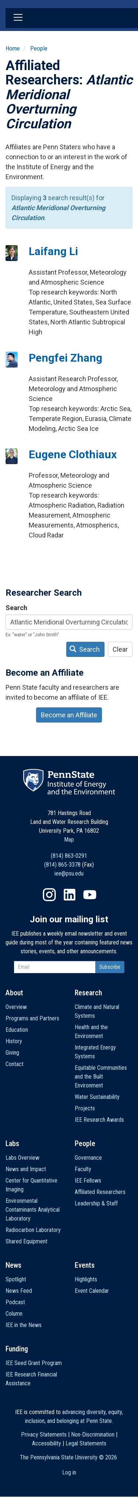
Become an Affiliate (69, 715)
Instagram (49, 894)
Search (16, 608)
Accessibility (46, 1443)
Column (14, 1313)
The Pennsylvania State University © (68, 1457)
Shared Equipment (26, 1241)
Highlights (86, 1279)
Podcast (15, 1302)
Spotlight (16, 1279)
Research (88, 992)
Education (17, 1029)
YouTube (90, 894)
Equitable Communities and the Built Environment (101, 1076)
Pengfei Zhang (65, 357)
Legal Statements (86, 1443)
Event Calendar (92, 1290)
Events (85, 1265)
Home (13, 48)
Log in (69, 1472)
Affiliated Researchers (100, 1191)
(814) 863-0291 (69, 855)
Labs (12, 1143)
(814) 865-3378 (62, 864)
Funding (17, 1348)
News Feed (19, 1290)
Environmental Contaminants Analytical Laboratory (33, 1209)
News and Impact (26, 1169)
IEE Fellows (88, 1180)
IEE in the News (24, 1325)
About (14, 992)
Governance (88, 1157)
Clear (120, 649)
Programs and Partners (32, 1018)
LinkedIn (69, 894)
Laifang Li (53, 251)
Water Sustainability (97, 1096)
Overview (16, 1006)
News (13, 1265)
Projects (85, 1108)
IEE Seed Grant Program (34, 1363)
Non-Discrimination (92, 1434)
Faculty (83, 1169)
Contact (15, 1064)
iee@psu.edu (69, 873)
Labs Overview (22, 1157)
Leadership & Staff (96, 1203)
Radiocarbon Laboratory (33, 1229)
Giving (12, 1052)
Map (69, 839)
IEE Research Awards (99, 1119)
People (38, 48)
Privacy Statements (44, 1434)
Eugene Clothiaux (73, 454)
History (14, 1041)
